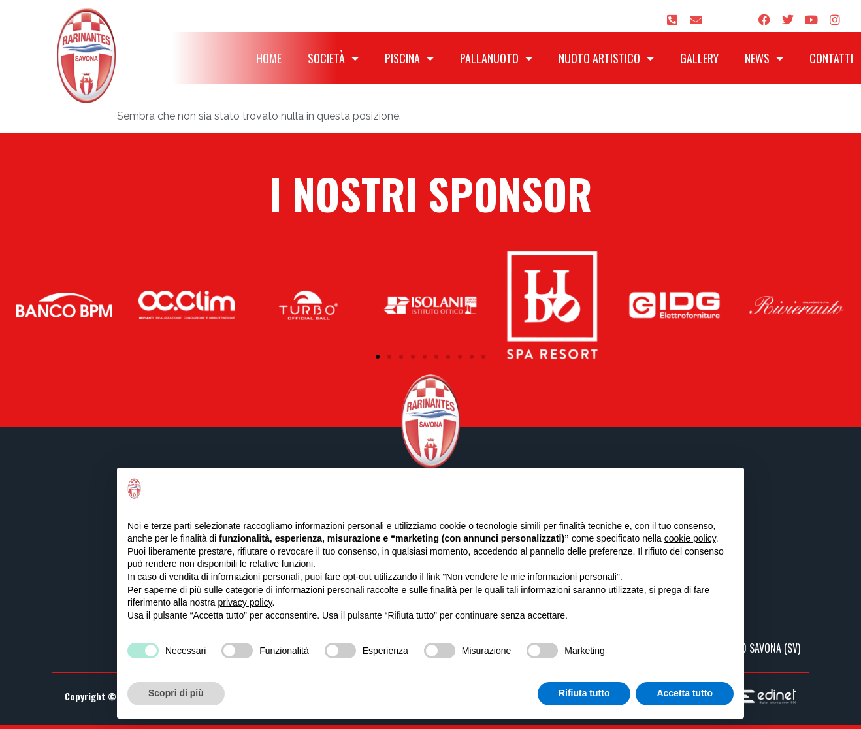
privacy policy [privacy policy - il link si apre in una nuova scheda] (245, 602)
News (764, 58)
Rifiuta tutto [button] (584, 693)
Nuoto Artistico (606, 58)
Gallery (699, 58)
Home (269, 58)
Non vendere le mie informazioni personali (531, 577)
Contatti (831, 58)
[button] (378, 357)
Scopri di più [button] (176, 693)
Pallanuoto (496, 58)
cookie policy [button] (690, 538)
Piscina (409, 58)
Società (333, 58)
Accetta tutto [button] (685, 693)
